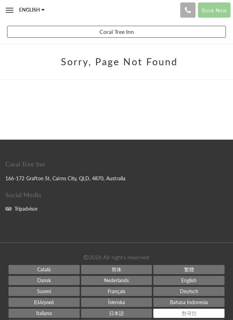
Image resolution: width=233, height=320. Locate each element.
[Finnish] (44, 291)
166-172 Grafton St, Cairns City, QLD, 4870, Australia (65, 178)
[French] (116, 291)
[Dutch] (116, 280)
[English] (189, 280)
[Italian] (44, 313)
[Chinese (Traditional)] (189, 269)
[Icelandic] (116, 302)
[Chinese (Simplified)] (116, 269)
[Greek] (44, 302)
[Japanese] (116, 313)
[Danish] (44, 280)
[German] (189, 291)
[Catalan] (44, 269)
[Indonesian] (189, 302)
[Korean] (189, 313)
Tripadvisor (21, 209)
